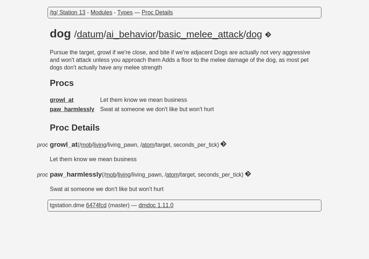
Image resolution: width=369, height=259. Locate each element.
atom (148, 145)
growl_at (62, 100)
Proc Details (157, 12)
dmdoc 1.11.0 (156, 205)
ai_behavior (131, 34)
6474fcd (96, 205)
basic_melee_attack (201, 34)
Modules (101, 12)
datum (90, 34)
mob (86, 145)
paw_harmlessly (72, 109)
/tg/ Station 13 (67, 12)
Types (125, 12)
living (99, 145)
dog (254, 34)
